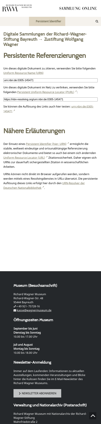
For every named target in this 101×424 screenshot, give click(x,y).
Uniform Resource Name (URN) (23, 73)
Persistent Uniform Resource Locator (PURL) (45, 92)
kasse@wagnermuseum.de (34, 310)
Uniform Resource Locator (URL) (24, 158)
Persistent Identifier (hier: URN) (46, 144)
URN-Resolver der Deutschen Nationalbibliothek (44, 185)
